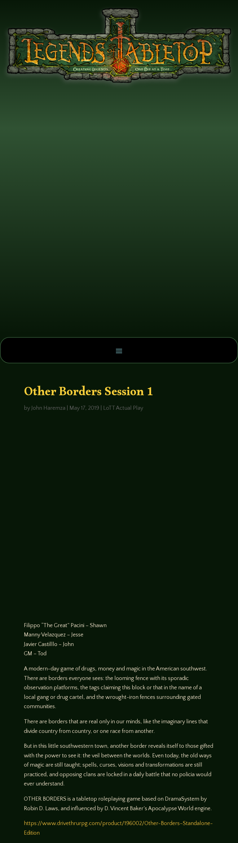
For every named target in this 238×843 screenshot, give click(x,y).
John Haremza (48, 408)
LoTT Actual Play (123, 408)
